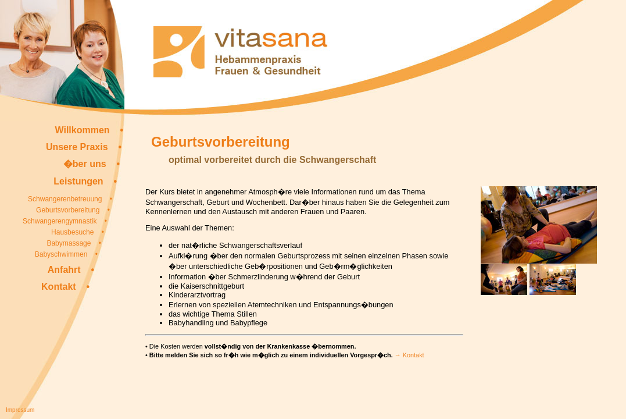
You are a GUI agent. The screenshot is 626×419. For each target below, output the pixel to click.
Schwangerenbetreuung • (70, 199)
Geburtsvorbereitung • (73, 210)
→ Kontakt (409, 354)
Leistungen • (85, 181)
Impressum (20, 410)
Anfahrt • (71, 270)
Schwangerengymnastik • (65, 221)
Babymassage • (73, 243)
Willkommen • (89, 130)
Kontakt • (65, 287)
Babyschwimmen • (66, 254)
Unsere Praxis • (83, 147)
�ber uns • (91, 164)
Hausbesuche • (77, 232)
